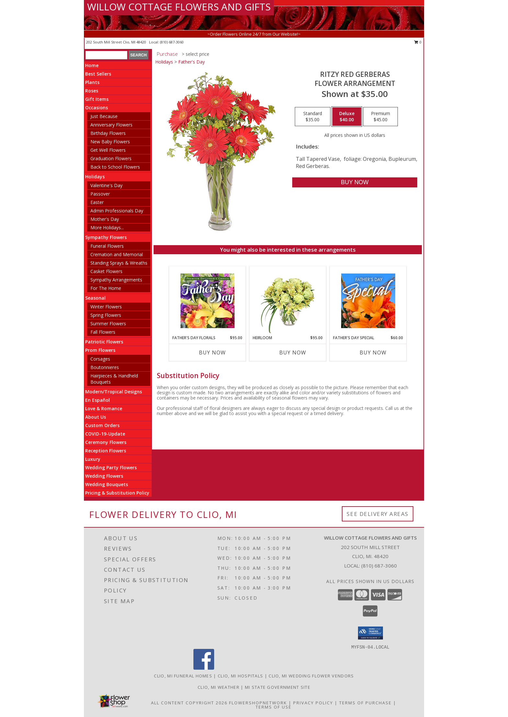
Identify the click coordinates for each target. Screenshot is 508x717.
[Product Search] (106, 55)
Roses (91, 91)
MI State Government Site (277, 687)
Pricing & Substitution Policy (117, 493)
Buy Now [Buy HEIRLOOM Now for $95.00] (292, 352)
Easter (97, 202)
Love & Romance (103, 408)
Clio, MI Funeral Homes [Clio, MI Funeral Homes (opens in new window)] (183, 676)
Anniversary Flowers (111, 125)
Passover (100, 194)
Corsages (100, 359)
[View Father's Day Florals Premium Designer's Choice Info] (207, 300)
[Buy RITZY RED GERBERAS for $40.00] (354, 182)
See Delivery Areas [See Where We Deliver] (378, 514)
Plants (92, 82)
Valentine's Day (106, 185)
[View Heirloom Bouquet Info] (288, 301)
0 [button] (418, 42)
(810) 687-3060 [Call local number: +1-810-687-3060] (172, 42)
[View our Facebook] (203, 668)
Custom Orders (102, 425)
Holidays (95, 176)
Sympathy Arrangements (116, 280)
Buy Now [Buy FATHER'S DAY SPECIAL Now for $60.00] (373, 352)
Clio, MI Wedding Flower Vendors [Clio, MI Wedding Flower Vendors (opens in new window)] (311, 676)
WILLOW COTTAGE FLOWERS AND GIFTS (179, 7)
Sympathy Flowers (106, 237)
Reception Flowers (105, 451)
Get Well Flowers (108, 150)
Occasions (96, 107)
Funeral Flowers (107, 246)
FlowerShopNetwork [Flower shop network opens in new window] (258, 703)
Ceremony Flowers (105, 442)
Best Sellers (98, 74)
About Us (95, 417)
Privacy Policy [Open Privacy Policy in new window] (313, 703)
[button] (370, 633)
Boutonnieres (104, 367)
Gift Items (97, 99)
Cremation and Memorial (116, 254)
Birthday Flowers (108, 133)
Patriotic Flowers (104, 342)
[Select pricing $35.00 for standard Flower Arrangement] (312, 116)
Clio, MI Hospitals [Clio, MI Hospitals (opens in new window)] (240, 676)
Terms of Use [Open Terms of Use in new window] (274, 707)
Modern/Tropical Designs (113, 391)
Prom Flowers (100, 350)
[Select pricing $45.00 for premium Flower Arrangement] (381, 116)
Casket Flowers (106, 271)
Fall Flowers (102, 332)
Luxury (92, 459)
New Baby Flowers (110, 141)
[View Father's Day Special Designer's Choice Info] (368, 300)
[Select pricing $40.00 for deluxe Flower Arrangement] (346, 116)
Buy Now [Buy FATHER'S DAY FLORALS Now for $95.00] (212, 352)
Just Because (104, 116)
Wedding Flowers (104, 476)
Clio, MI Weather (218, 687)
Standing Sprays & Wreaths (118, 263)
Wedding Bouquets (106, 484)
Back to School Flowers (115, 167)
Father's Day (191, 62)
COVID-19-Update (105, 434)
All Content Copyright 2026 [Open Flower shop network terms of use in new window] (189, 703)
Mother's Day (104, 219)
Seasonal (95, 298)
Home (91, 65)
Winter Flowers (106, 307)
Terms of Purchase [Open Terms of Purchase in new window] (365, 703)
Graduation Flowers (111, 158)
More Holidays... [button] (107, 227)
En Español (97, 400)
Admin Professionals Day (116, 211)
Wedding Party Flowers (111, 467)
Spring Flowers (105, 315)
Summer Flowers (108, 323)
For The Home (105, 288)
